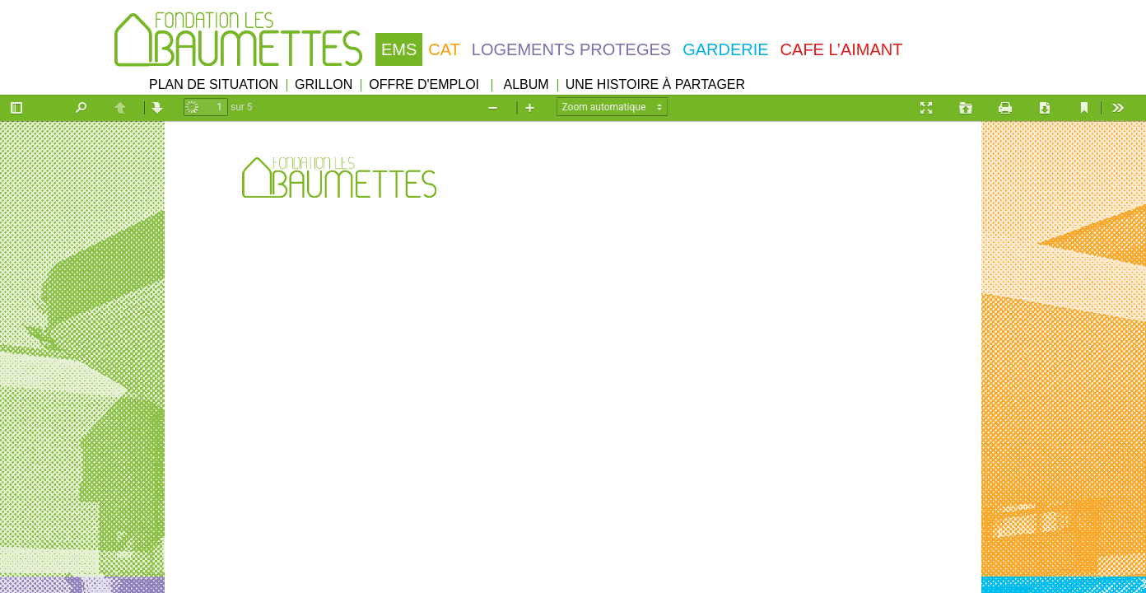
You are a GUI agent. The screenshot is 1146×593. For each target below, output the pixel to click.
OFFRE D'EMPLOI (424, 84)
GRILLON (323, 84)
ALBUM (526, 84)
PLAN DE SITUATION (213, 84)
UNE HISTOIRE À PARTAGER (655, 84)
